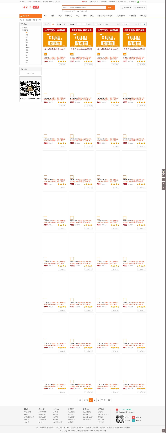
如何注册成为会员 (29, 417)
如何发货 (41, 422)
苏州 (27, 42)
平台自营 (98, 24)
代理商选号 (43, 427)
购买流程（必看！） (103, 414)
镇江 (27, 32)
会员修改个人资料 (88, 417)
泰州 (27, 57)
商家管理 (103, 1)
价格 (72, 24)
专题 (77, 16)
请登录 (46, 1)
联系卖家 (70, 422)
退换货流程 (71, 412)
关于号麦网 (101, 422)
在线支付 (55, 417)
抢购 (52, 16)
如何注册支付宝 (57, 422)
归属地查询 (121, 16)
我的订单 (112, 1)
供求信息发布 (145, 16)
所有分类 (26, 16)
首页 (45, 16)
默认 (53, 24)
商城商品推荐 (42, 417)
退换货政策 (71, 417)
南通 (27, 60)
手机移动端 (93, 1)
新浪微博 (138, 420)
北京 (69, 11)
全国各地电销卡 (118, 427)
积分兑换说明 (27, 412)
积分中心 (68, 16)
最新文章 (102, 427)
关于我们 (73, 427)
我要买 (26, 414)
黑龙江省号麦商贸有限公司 (81, 431)
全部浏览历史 (30, 73)
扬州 (27, 55)
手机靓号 (28, 20)
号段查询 (132, 16)
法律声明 (100, 412)
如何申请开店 (42, 412)
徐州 (27, 45)
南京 (27, 35)
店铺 (85, 16)
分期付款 (55, 412)
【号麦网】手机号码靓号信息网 (35, 1)
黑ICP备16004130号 (100, 431)
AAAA (81, 11)
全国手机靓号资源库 (105, 16)
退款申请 (70, 414)
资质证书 (109, 427)
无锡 (27, 40)
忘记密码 (26, 422)
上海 (86, 11)
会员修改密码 (87, 412)
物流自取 (81, 427)
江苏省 (35, 20)
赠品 (106, 24)
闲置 (92, 16)
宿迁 (27, 63)
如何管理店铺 (42, 419)
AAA (73, 11)
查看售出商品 (42, 414)
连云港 (28, 47)
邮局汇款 (55, 419)
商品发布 (85, 414)
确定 (89, 24)
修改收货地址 (87, 419)
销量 (59, 24)
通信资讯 (51, 427)
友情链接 (88, 427)
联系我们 (100, 417)
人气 (65, 24)
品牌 (60, 16)
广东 (77, 11)
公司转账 (55, 414)
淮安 (27, 50)
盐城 (27, 52)
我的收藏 (122, 1)
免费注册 (51, 1)
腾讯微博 (138, 417)
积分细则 (26, 419)
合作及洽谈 (101, 419)
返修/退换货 (71, 419)
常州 (27, 37)
